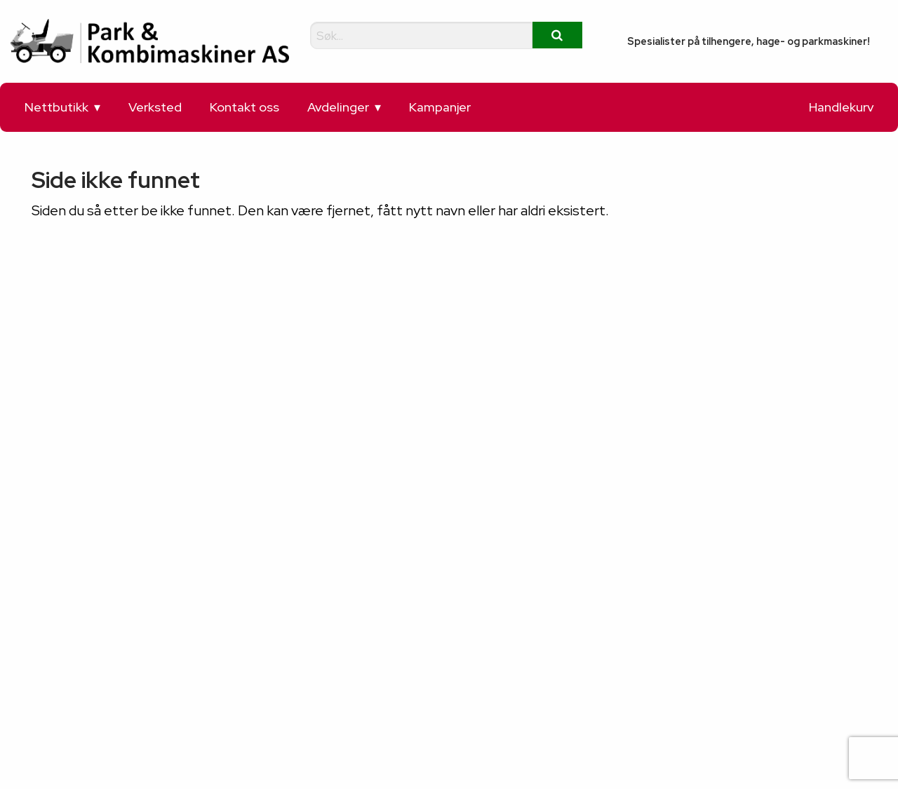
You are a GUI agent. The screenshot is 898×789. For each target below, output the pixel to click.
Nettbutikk (56, 107)
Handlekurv (841, 107)
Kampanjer (440, 107)
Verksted (155, 107)
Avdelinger (338, 107)
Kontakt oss (244, 107)
